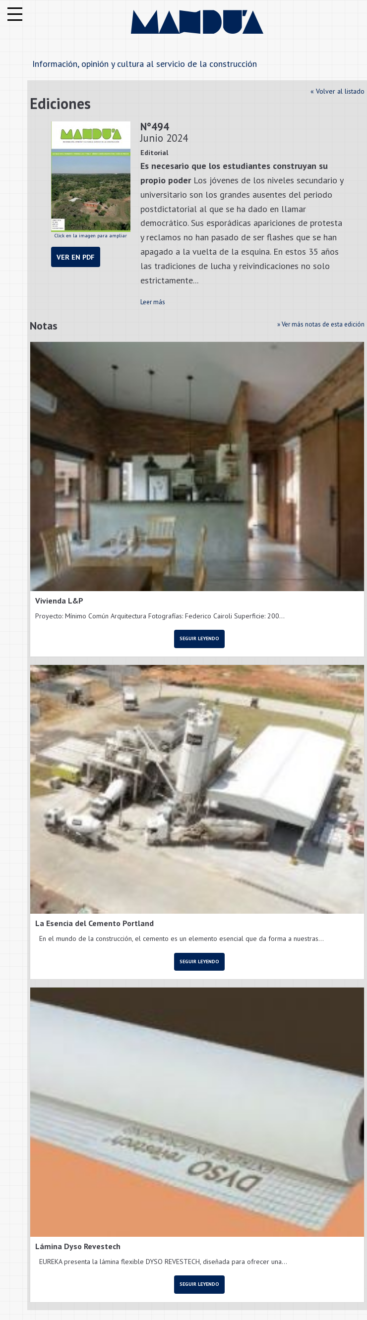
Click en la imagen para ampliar (90, 180)
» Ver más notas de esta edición (321, 324)
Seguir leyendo (199, 638)
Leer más (152, 302)
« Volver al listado (337, 91)
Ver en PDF (76, 257)
